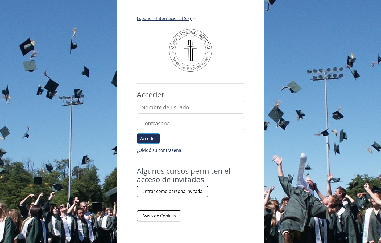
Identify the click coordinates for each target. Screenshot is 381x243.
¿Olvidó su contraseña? (160, 150)
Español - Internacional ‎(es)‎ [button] (164, 18)
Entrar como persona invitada (172, 191)
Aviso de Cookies (159, 216)
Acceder (148, 138)
